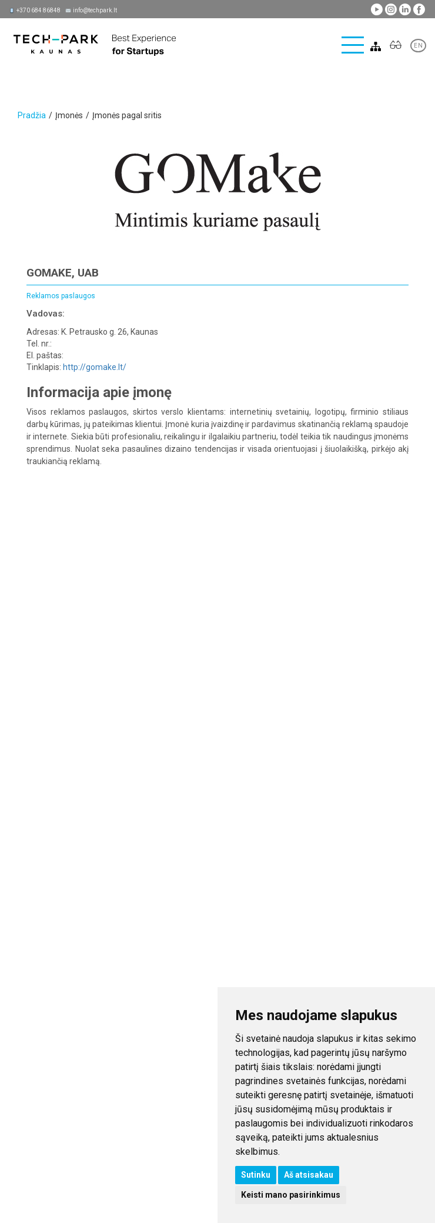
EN (418, 45)
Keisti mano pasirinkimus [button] (290, 1194)
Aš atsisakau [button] (308, 1174)
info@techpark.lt (95, 10)
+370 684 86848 (38, 10)
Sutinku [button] (255, 1174)
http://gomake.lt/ (94, 367)
